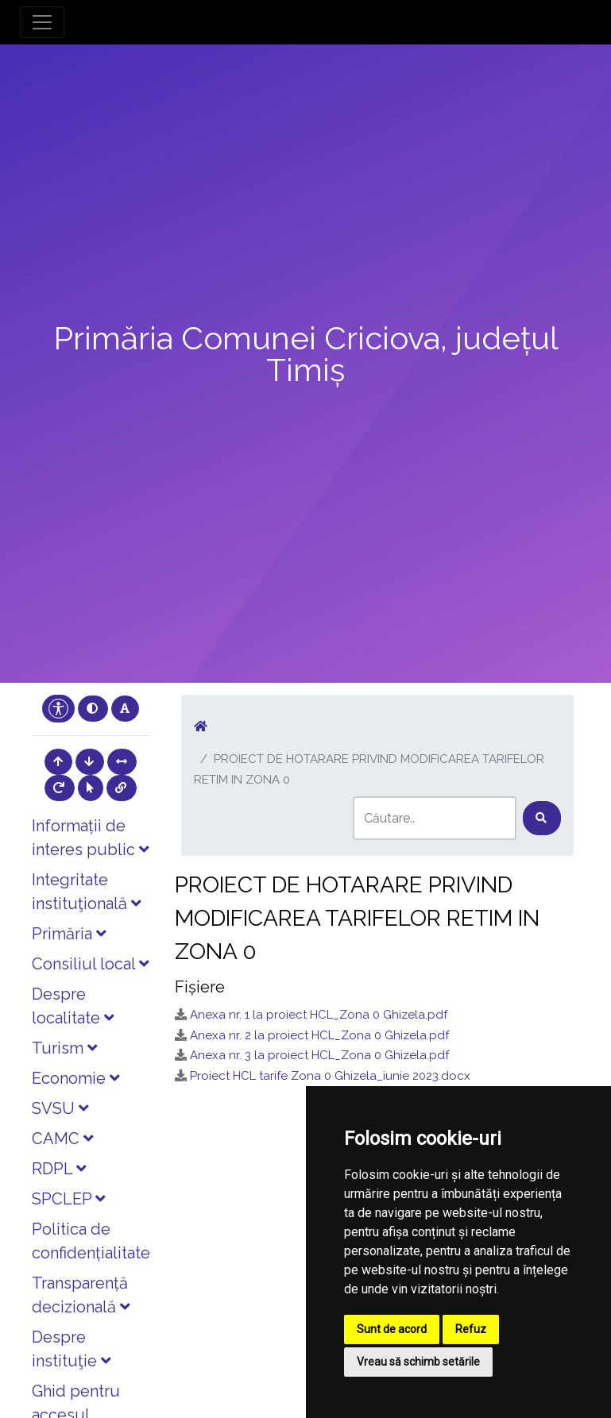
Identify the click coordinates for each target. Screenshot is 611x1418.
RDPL (59, 1168)
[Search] (434, 818)
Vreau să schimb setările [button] (418, 1361)
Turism (64, 1048)
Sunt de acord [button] (392, 1329)
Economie (75, 1078)
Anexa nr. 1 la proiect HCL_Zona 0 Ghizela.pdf (318, 1015)
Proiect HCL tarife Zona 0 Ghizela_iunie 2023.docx (330, 1076)
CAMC (62, 1138)
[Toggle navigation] (42, 22)
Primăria (69, 933)
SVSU (60, 1108)
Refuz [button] (470, 1329)
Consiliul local (90, 963)
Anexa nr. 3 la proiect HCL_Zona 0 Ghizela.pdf (319, 1055)
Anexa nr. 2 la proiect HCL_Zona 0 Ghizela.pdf (319, 1035)
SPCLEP (68, 1198)
